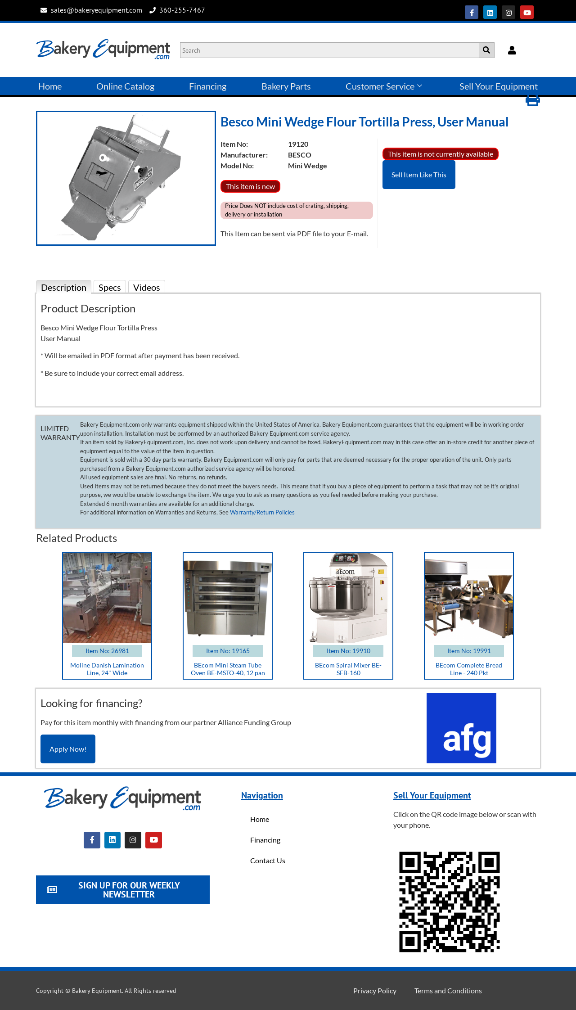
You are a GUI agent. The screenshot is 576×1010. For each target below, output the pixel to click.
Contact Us (267, 860)
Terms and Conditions (448, 990)
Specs (110, 287)
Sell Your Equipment (498, 86)
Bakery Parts (286, 86)
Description (63, 287)
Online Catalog (125, 86)
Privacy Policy (374, 990)
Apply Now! (68, 748)
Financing (207, 86)
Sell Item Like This (419, 174)
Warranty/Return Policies (262, 512)
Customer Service (384, 86)
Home (50, 86)
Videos (146, 287)
